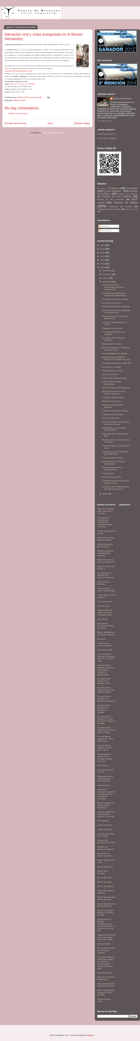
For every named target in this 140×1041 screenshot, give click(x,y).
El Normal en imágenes (107, 138)
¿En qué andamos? (110, 374)
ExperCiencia (102, 765)
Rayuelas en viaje (104, 973)
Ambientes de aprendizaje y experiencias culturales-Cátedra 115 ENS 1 (105, 522)
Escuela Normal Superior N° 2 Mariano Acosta (104, 681)
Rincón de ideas (125, 202)
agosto (106, 494)
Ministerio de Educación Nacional (105, 848)
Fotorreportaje (108, 473)
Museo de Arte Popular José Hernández (22, 84)
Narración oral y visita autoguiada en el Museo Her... (116, 311)
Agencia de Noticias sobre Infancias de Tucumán (105, 511)
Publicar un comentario (18, 113)
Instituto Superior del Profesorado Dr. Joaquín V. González (106, 814)
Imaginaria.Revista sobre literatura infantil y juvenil (105, 778)
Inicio (50, 123)
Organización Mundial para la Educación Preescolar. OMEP (106, 937)
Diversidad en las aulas (111, 344)
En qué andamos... (113, 191)
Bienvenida (101, 188)
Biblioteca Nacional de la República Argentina (105, 553)
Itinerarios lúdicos (104, 825)
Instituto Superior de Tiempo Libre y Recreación (105, 805)
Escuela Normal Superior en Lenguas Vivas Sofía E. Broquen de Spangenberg (106, 669)
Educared (101, 639)
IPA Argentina (103, 821)
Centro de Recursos (122, 98)
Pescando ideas (104, 944)
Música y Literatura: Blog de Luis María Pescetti (105, 912)
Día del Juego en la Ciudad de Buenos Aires (114, 317)
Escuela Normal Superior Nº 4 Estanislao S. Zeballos (104, 708)
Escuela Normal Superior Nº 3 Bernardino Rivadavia (106, 698)
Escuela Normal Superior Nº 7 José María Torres (105, 738)
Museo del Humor (104, 877)
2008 (102, 267)
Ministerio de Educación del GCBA (106, 841)
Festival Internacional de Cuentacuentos (112, 468)
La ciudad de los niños (111, 303)
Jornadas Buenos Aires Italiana (115, 299)
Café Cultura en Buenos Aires (114, 378)
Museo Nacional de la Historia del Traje (106, 898)
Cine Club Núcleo (104, 602)
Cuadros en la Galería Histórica (115, 411)
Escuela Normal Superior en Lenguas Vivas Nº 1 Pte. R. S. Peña (106, 657)
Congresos (113, 188)
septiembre (107, 282)
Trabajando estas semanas (108, 209)
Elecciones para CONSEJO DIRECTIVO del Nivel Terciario (116, 358)
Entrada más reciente (15, 123)
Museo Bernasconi (105, 867)
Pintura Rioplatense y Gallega (114, 353)
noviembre (107, 274)
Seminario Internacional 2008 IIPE (116, 363)
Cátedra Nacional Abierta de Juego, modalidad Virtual (104, 612)
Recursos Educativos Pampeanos (106, 978)
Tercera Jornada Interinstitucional (116, 388)
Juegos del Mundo (105, 829)
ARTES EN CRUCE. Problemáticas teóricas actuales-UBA (112, 287)
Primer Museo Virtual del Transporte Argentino (106, 950)
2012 (102, 253)
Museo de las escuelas (111, 401)
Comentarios (105, 231)
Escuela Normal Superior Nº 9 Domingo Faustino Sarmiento (105, 757)
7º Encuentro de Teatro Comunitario (111, 383)
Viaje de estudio (131, 209)
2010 (102, 260)
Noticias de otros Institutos (117, 196)
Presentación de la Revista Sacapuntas (113, 462)
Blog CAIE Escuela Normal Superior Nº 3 (106, 561)
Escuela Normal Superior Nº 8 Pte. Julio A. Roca (104, 747)
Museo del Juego (104, 882)
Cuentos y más (103, 606)
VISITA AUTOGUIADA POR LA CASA (19, 71)
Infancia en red (103, 785)
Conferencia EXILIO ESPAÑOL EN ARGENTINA (115, 453)
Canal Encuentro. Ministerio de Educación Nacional (105, 575)
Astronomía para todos (111, 477)
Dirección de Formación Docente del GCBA (105, 625)
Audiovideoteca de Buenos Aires (105, 545)
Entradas (104, 226)
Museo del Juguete (105, 886)
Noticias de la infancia (128, 194)
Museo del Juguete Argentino (105, 891)
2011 (102, 256)
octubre (106, 278)
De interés (132, 188)
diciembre (107, 271)
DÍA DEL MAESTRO (110, 418)
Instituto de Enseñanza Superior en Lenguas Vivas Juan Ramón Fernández (105, 794)
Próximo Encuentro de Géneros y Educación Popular (116, 423)
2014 (102, 245)
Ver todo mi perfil (104, 121)
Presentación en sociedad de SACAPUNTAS (114, 429)
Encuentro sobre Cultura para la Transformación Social (115, 488)
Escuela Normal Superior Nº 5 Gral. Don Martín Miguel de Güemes (106, 719)
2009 (102, 264)
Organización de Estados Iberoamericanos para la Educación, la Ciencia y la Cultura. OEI (106, 925)
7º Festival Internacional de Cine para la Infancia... (115, 482)
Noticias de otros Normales (110, 199)
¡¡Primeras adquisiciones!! (113, 397)
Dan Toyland (102, 619)
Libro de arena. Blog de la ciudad (105, 835)
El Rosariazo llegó (105, 650)
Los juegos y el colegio (111, 367)
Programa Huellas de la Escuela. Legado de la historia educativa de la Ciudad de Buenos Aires (106, 962)
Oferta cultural (20, 100)
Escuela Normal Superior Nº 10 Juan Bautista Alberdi (105, 690)
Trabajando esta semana (120, 206)
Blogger (91, 1035)
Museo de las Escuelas (102, 872)
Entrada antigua (82, 123)
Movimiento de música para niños (105, 854)
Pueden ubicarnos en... (107, 134)
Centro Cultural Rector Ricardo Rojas (106, 589)
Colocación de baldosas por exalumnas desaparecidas (114, 294)
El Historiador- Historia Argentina (104, 644)
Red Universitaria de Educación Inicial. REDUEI (105, 992)
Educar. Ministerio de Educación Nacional (106, 633)
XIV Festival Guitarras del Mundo (116, 306)
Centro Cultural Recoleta (103, 583)
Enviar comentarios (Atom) (53, 133)
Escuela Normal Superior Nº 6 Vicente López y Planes (106, 730)
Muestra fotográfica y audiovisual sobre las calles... (116, 348)
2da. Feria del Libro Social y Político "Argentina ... (113, 392)
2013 (102, 249)
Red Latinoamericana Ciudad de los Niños (106, 985)
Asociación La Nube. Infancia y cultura (106, 539)
